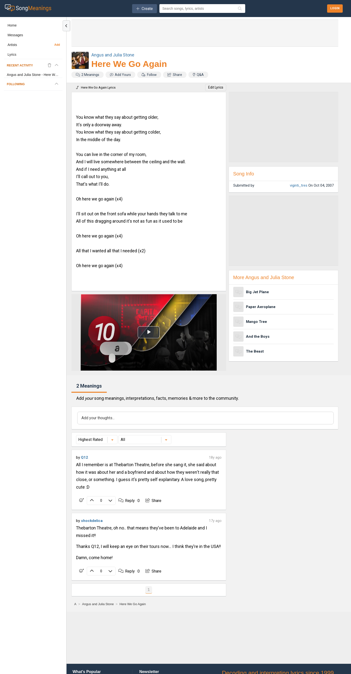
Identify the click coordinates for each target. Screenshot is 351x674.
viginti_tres (298, 185)
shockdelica (92, 521)
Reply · (129, 500)
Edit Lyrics (215, 87)
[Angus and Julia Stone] (98, 604)
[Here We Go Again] (132, 604)
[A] (75, 604)
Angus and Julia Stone (112, 54)
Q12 (84, 457)
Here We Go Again (129, 64)
